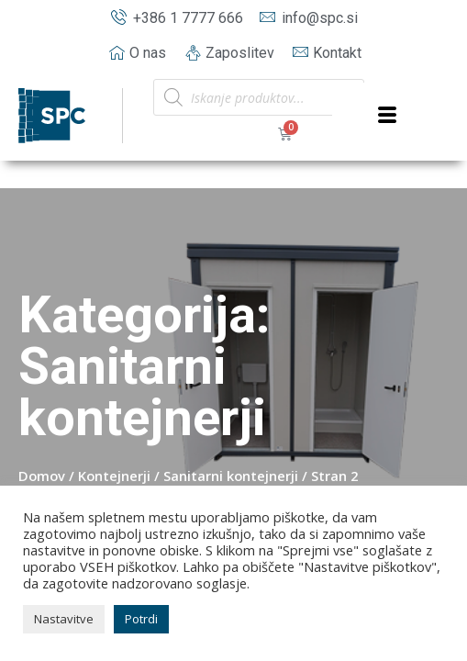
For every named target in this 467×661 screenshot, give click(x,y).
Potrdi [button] (141, 619)
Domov (41, 475)
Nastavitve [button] (64, 619)
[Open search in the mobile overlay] (258, 97)
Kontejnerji (114, 475)
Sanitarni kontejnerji (230, 475)
